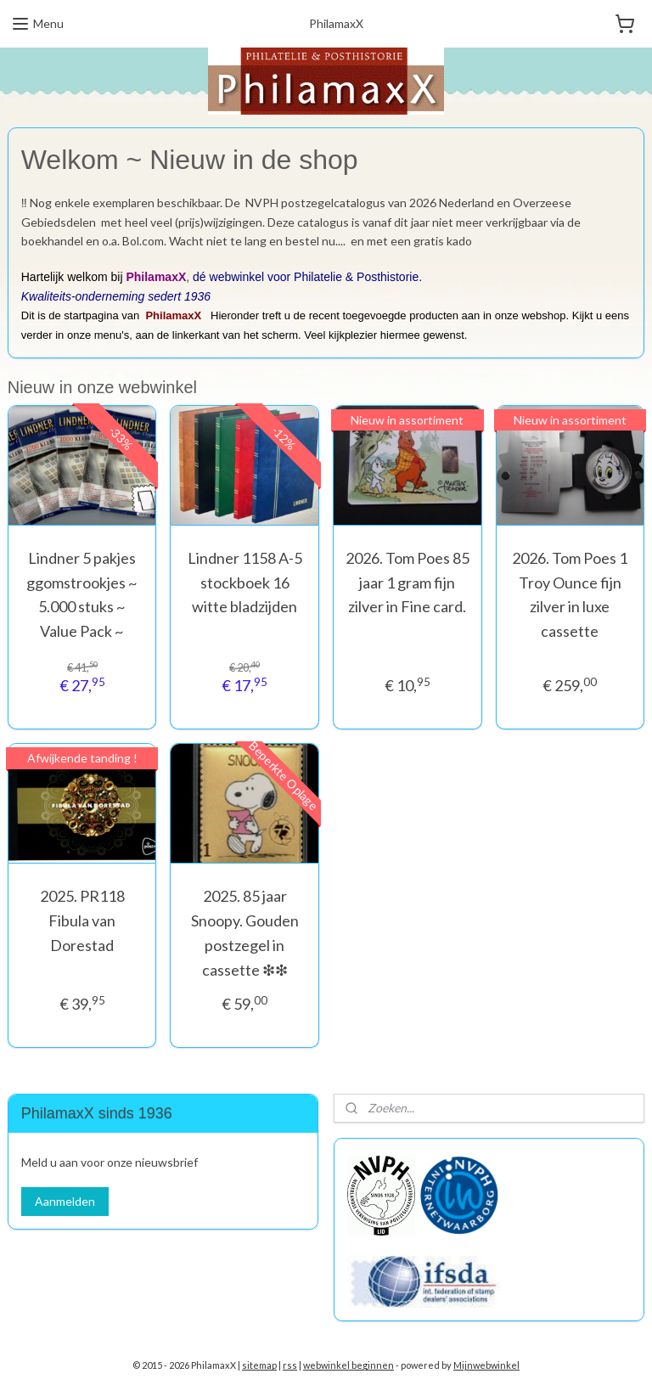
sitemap (259, 1365)
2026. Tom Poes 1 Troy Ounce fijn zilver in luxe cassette (569, 594)
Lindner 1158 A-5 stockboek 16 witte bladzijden (245, 582)
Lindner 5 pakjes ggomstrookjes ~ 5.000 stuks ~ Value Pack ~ (82, 594)
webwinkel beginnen (348, 1365)
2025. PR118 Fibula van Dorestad (82, 920)
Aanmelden (65, 1201)
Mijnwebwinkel (486, 1365)
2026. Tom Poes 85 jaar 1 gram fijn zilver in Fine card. (407, 582)
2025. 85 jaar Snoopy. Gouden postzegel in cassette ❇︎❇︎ (245, 932)
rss (290, 1365)
